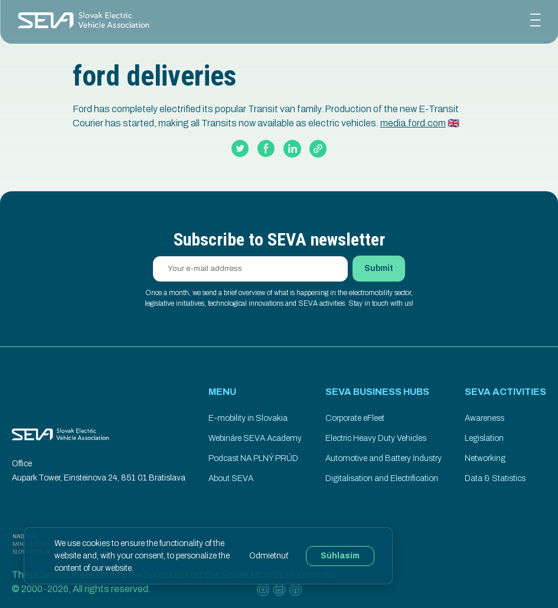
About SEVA (230, 478)
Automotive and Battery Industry (383, 458)
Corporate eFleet (354, 418)
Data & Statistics (495, 478)
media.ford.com (413, 123)
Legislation (484, 438)
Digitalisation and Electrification (381, 478)
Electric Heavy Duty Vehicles (375, 438)
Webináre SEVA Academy (255, 438)
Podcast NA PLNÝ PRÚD (253, 458)
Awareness (484, 418)
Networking (485, 458)
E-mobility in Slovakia (248, 418)
